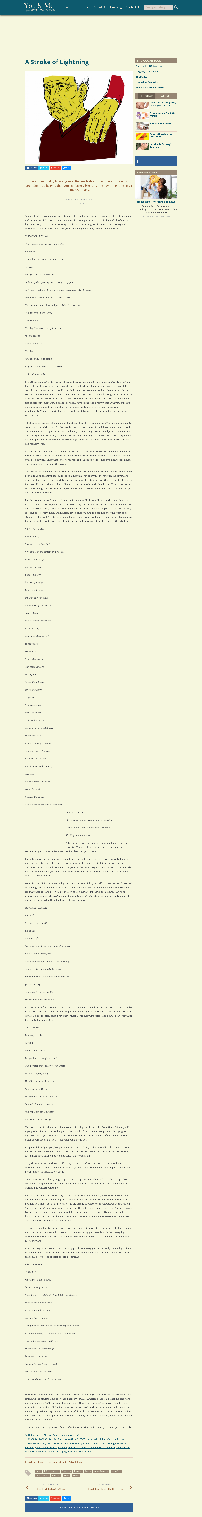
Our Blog (115, 7)
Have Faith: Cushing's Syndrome (161, 145)
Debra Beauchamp (51, 1471)
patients (76, 1475)
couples (88, 1471)
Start (65, 7)
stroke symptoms (101, 1471)
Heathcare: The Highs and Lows (156, 201)
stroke (38, 1471)
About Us (99, 7)
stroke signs (116, 1471)
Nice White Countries (147, 82)
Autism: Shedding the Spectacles (161, 135)
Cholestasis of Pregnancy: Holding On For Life (163, 104)
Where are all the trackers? (150, 87)
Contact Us (132, 7)
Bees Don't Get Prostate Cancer (51, 1486)
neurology (56, 1475)
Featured (164, 96)
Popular (147, 96)
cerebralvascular (42, 1475)
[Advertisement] (101, 37)
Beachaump (66, 1471)
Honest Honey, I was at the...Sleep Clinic (105, 1486)
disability (78, 1471)
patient (66, 1475)
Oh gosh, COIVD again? (147, 71)
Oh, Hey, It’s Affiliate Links (149, 66)
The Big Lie (141, 76)
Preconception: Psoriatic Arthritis (162, 114)
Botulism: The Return (160, 123)
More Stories (81, 7)
